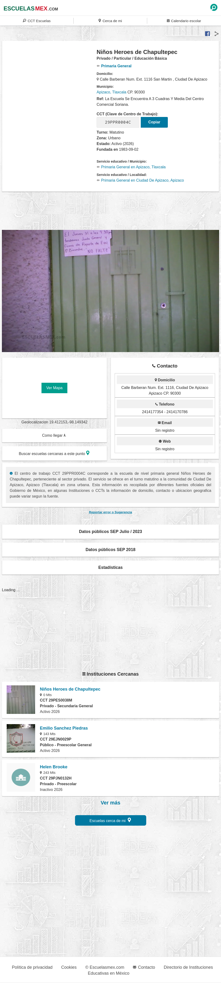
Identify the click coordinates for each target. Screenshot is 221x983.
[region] (49, 86)
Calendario (184, 20)
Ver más (110, 803)
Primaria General (114, 66)
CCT (37, 20)
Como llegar (54, 435)
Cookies (69, 967)
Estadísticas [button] (110, 567)
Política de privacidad (32, 967)
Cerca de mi (110, 20)
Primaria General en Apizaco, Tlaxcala (131, 167)
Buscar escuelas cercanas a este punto (54, 453)
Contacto (144, 967)
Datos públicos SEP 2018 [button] (111, 549)
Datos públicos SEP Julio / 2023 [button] (110, 531)
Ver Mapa (54, 388)
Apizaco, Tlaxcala (111, 92)
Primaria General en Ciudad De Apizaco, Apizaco (140, 180)
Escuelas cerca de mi (110, 820)
